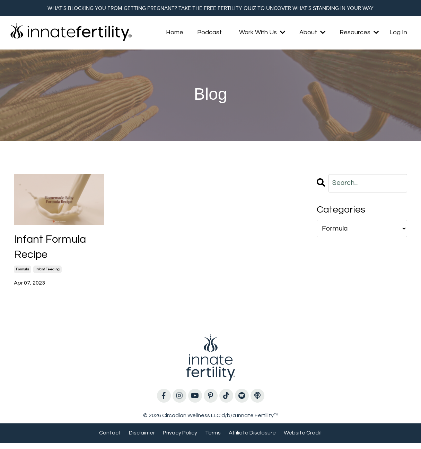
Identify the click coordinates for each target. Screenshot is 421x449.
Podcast (209, 33)
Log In (398, 33)
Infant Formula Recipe (54, 250)
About (312, 33)
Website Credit (303, 439)
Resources (359, 33)
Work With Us (262, 33)
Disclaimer (142, 439)
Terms (213, 439)
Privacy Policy (180, 439)
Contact (110, 439)
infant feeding (47, 275)
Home (174, 33)
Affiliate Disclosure (252, 439)
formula (22, 275)
